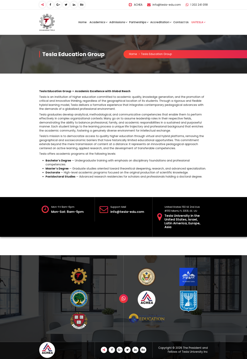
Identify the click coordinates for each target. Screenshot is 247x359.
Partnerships (137, 22)
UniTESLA (197, 22)
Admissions (117, 22)
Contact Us (181, 22)
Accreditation (159, 22)
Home (82, 22)
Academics (97, 22)
